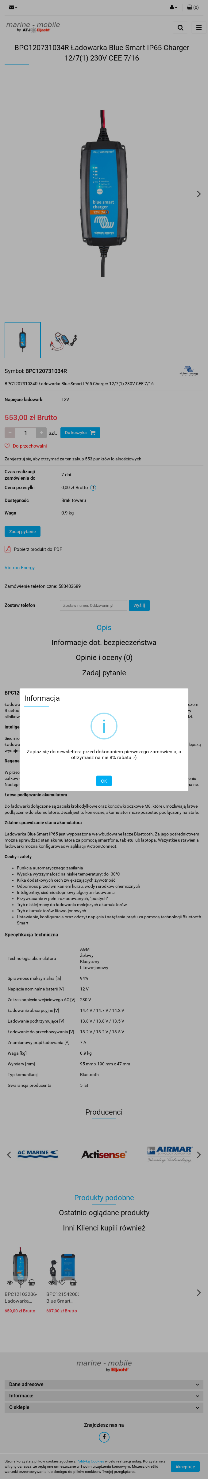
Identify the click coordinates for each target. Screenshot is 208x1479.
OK (104, 781)
